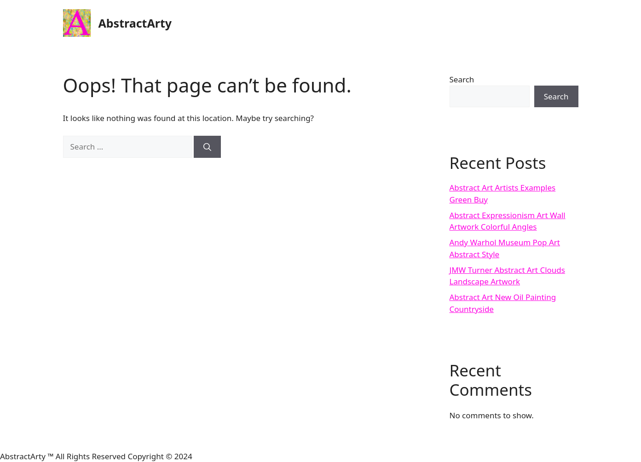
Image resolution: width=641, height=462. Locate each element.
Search (462, 79)
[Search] (207, 147)
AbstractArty (135, 23)
